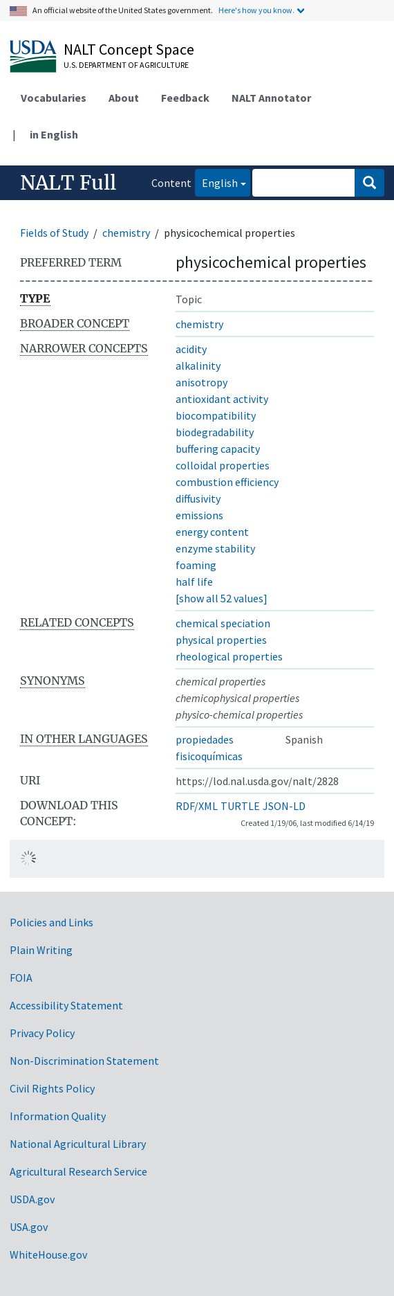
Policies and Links (51, 922)
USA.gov (29, 1227)
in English (54, 134)
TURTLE (240, 806)
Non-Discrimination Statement (84, 1061)
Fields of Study (54, 233)
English (216, 182)
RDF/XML (197, 806)
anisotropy (201, 382)
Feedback (185, 98)
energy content (212, 532)
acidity (191, 349)
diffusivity (198, 498)
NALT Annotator (271, 98)
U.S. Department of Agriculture (126, 65)
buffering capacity (218, 449)
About (124, 98)
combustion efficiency (227, 482)
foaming (196, 565)
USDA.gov (32, 1199)
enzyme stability (215, 548)
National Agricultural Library (78, 1144)
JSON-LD (284, 806)
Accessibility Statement (66, 1005)
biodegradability (215, 432)
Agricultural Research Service (78, 1171)
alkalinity (198, 365)
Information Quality (58, 1116)
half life (194, 581)
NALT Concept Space (129, 49)
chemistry (126, 233)
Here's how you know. (256, 10)
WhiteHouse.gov (48, 1254)
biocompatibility (216, 415)
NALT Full (68, 182)
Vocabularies (53, 98)
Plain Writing (41, 950)
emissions (199, 515)
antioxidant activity (222, 399)
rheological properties (229, 656)
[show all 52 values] (222, 598)
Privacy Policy (42, 1033)
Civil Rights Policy (52, 1088)
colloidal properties (223, 465)
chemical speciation (223, 623)
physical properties (221, 640)
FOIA (21, 977)
